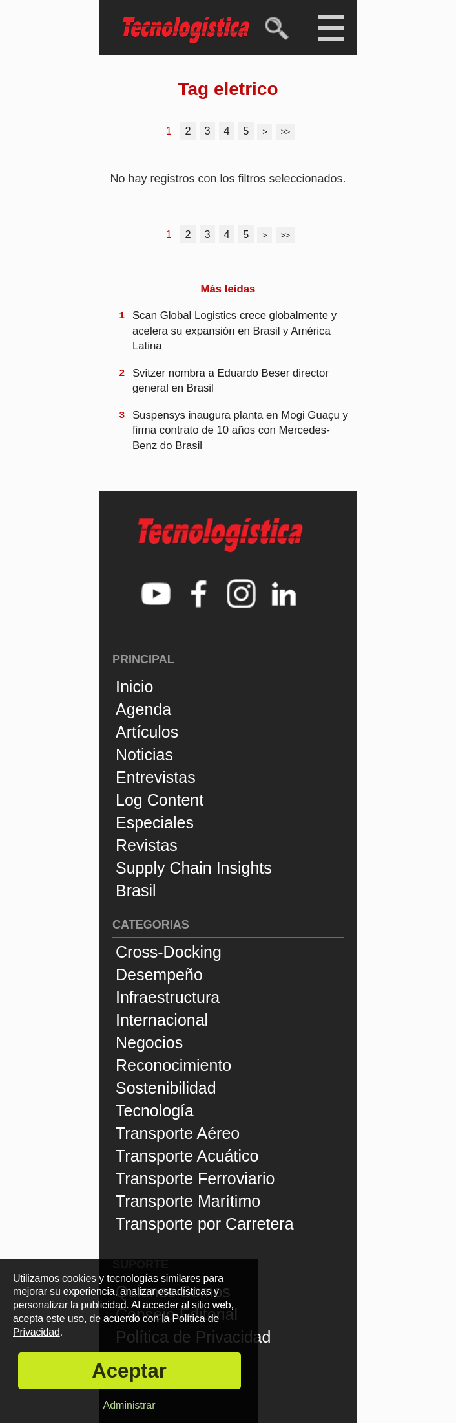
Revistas (147, 845)
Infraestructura (168, 997)
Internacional (162, 1020)
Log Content (159, 800)
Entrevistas (156, 777)
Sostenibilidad (166, 1088)
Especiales (155, 822)
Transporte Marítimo (188, 1201)
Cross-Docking (169, 952)
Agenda (143, 709)
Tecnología (155, 1110)
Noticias (144, 754)
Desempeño (159, 974)
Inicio (134, 687)
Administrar (129, 1405)
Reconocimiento (173, 1065)
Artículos (147, 732)
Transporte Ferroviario (195, 1178)
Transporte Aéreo (178, 1133)
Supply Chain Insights (194, 868)
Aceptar (129, 1371)
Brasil (136, 890)
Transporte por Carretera (205, 1224)
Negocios (149, 1042)
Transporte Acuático (187, 1156)
